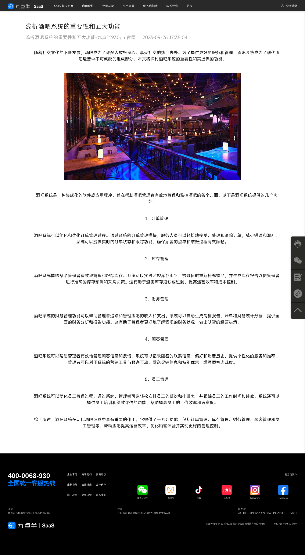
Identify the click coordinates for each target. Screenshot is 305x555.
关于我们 (87, 474)
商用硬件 (88, 6)
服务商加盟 (150, 6)
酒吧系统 (245, 52)
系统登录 (289, 6)
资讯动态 (101, 474)
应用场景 (128, 6)
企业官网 (72, 474)
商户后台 (72, 494)
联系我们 (172, 6)
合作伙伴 (101, 484)
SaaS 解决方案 (63, 6)
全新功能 (108, 6)
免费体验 (87, 494)
